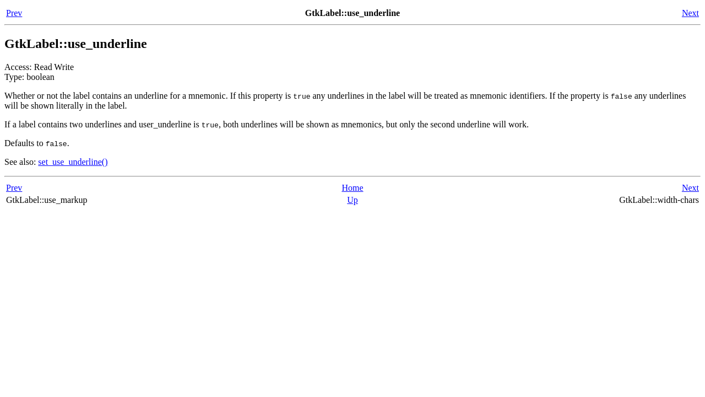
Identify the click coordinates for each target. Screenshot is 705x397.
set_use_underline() (72, 162)
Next (690, 13)
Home (352, 187)
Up (352, 200)
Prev (14, 13)
